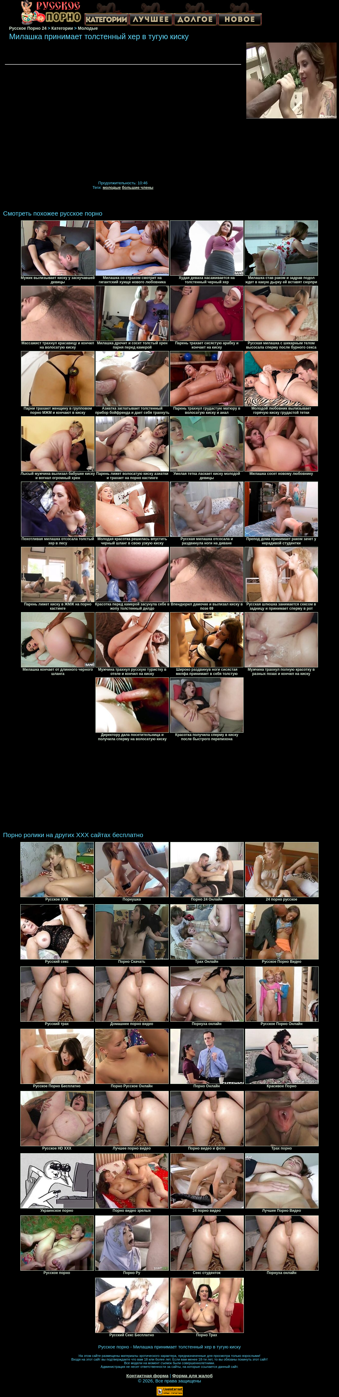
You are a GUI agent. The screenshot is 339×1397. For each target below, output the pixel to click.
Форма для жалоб (192, 1375)
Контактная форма (147, 1375)
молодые (112, 187)
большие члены (137, 187)
